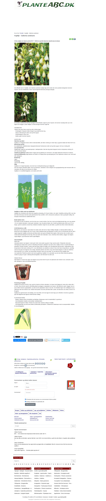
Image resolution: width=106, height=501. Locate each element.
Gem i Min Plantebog (19, 340)
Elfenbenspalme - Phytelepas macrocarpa (43, 493)
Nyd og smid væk (34, 420)
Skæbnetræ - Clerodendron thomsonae (23, 480)
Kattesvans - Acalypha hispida (21, 493)
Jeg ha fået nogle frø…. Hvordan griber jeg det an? (26, 450)
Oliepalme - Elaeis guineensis (41, 480)
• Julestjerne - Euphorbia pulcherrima (36, 372)
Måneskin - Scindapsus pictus (61, 488)
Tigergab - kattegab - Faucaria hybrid (23, 470)
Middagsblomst (33, 418)
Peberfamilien (49, 416)
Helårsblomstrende (19, 420)
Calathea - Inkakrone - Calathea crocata (43, 475)
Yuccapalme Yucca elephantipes (62, 480)
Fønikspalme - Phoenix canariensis (42, 488)
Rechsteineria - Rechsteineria (21, 475)
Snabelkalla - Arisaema (20, 485)
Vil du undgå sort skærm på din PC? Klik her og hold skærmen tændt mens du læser (37, 41)
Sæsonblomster (49, 420)
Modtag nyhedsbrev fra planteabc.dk (35, 401)
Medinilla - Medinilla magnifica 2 (22, 473)
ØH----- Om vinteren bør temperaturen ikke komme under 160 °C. (30, 433)
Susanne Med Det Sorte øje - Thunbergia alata (63, 483)
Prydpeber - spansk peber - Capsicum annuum (43, 473)
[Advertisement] (45, 20)
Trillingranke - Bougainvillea (21, 483)
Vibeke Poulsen (18, 432)
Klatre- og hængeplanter (36, 416)
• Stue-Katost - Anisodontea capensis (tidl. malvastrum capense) (51, 373)
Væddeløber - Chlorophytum (61, 485)
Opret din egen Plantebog (35, 340)
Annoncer (45, 497)
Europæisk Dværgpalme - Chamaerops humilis (63, 478)
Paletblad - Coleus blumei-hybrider (62, 490)
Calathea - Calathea (39, 478)
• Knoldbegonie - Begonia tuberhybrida (21, 372)
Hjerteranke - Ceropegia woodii (61, 473)
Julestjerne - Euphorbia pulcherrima (23, 490)
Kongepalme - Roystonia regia (41, 483)
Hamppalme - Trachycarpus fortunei (43, 485)
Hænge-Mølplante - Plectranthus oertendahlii (23, 478)
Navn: (16, 382)
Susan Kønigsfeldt (18, 448)
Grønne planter (18, 418)
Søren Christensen (19, 442)
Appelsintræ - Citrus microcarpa (62, 493)
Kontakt (51, 497)
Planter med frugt (50, 418)
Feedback (66, 340)
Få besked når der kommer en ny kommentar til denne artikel (41, 399)
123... (73, 464)
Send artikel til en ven (53, 340)
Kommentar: (17, 392)
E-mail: (16, 386)
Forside (21, 33)
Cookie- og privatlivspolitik (40, 470)
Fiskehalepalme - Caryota (40, 490)
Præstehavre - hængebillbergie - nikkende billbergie (23, 488)
